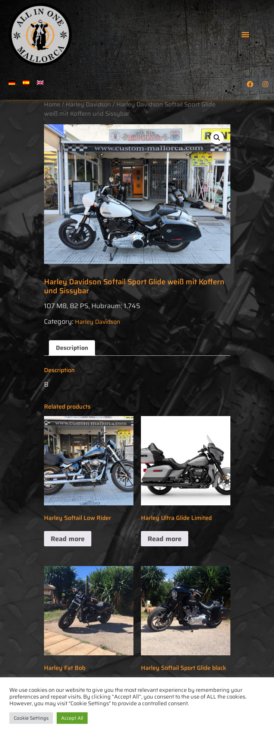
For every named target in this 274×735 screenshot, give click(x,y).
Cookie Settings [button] (31, 718)
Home (52, 104)
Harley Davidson (88, 104)
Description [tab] (72, 347)
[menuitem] (12, 82)
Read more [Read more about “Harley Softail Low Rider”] (68, 539)
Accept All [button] (72, 718)
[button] (245, 34)
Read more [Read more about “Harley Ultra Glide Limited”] (165, 539)
